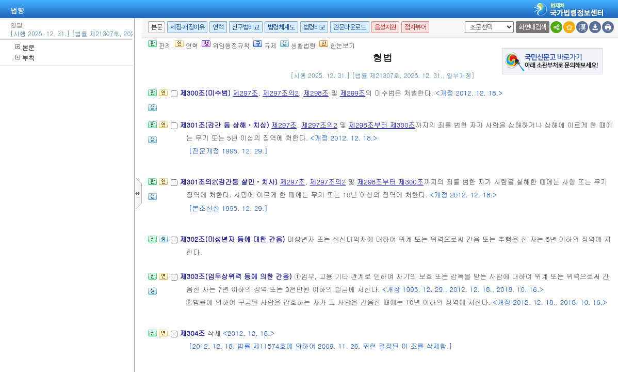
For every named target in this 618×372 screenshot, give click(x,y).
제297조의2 (281, 93)
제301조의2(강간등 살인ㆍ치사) (230, 182)
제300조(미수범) (206, 93)
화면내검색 (532, 27)
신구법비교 (245, 27)
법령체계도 (281, 27)
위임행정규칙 (226, 45)
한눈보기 (337, 45)
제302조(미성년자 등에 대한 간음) (233, 239)
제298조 (316, 93)
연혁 (218, 27)
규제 (265, 45)
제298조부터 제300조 (382, 125)
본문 (25, 47)
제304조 (193, 333)
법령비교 (314, 27)
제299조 (352, 93)
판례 (159, 45)
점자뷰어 (415, 27)
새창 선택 (463, 21)
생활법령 (298, 45)
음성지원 (385, 27)
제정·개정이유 (187, 27)
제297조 (245, 93)
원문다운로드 (349, 27)
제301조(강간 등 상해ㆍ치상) (225, 125)
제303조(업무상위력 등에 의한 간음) (237, 276)
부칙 (25, 57)
